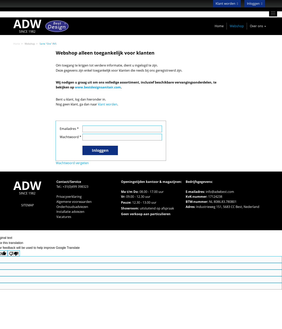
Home (219, 26)
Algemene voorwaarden (74, 202)
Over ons (258, 26)
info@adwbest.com (220, 192)
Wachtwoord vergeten (72, 163)
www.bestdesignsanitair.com (98, 87)
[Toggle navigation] (273, 13)
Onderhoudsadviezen (72, 207)
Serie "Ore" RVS (48, 43)
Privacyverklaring (69, 196)
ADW (27, 26)
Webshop (237, 26)
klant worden (107, 104)
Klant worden (227, 3)
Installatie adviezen (70, 211)
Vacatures (63, 217)
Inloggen (254, 3)
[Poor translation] (14, 253)
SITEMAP (27, 205)
